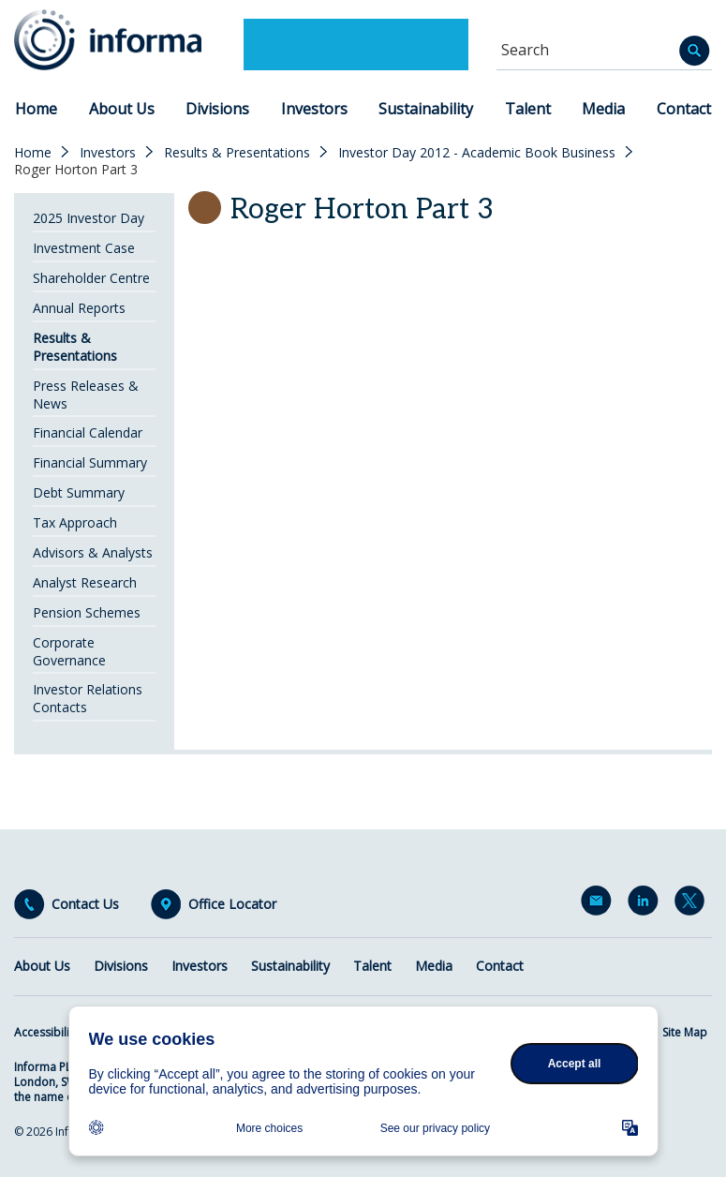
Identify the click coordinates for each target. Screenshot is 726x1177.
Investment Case (84, 248)
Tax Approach (75, 522)
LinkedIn (646, 904)
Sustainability (425, 108)
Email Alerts (599, 904)
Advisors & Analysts (93, 552)
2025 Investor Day (88, 218)
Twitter (693, 904)
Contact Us (85, 904)
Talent (528, 108)
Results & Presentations (237, 152)
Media (603, 108)
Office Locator (232, 904)
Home (36, 108)
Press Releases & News (86, 394)
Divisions (217, 108)
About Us (122, 108)
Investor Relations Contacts (87, 698)
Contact (684, 108)
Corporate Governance (69, 651)
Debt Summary (79, 492)
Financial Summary (90, 462)
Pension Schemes (87, 612)
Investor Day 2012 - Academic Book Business (476, 152)
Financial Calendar (87, 432)
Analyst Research (85, 582)
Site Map (684, 1032)
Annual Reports (79, 308)
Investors (314, 108)
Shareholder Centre (91, 278)
